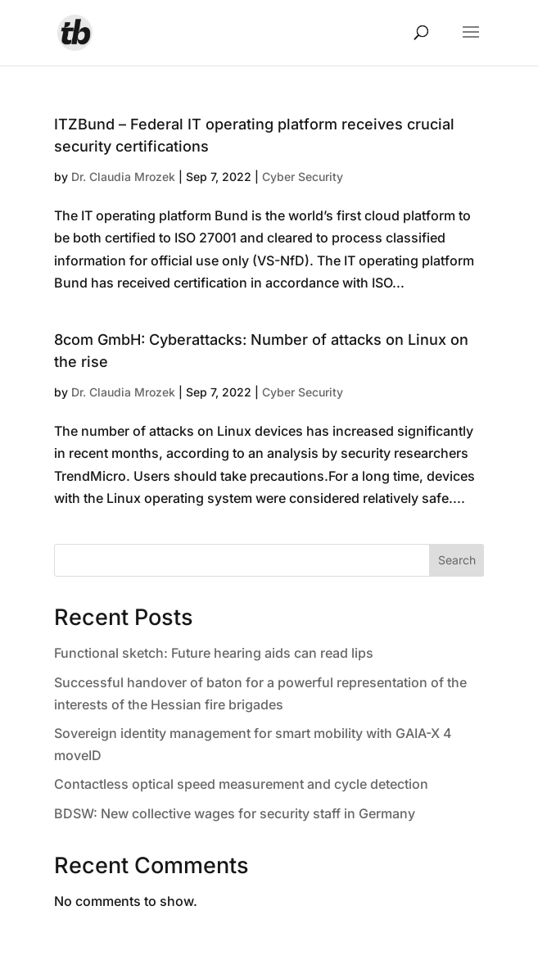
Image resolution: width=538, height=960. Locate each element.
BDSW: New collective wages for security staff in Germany (234, 813)
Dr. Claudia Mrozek (123, 176)
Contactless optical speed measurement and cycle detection (241, 784)
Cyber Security (302, 176)
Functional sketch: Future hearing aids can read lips (213, 653)
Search (457, 560)
